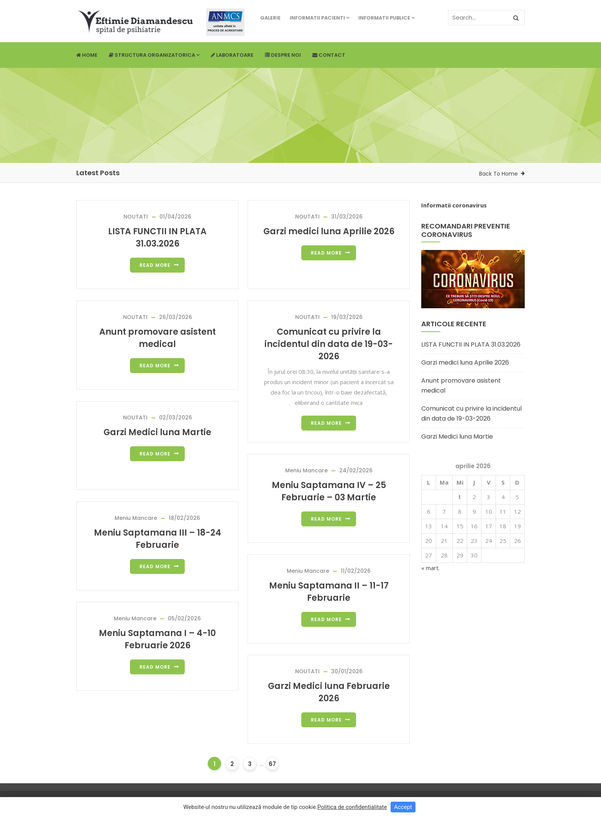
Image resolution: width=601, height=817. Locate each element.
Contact (328, 55)
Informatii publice (386, 17)
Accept (403, 807)
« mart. (430, 568)
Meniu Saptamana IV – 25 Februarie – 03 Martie (329, 491)
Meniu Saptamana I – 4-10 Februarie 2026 (157, 639)
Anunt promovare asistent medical (157, 338)
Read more (155, 265)
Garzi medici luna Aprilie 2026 (328, 231)
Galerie (270, 17)
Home (86, 55)
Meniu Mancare (306, 470)
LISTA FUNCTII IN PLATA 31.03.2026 (157, 237)
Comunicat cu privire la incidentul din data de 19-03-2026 (328, 344)
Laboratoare (232, 55)
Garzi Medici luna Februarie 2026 (329, 692)
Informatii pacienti (319, 17)
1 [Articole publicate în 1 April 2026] (459, 497)
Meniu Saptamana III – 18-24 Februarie (157, 539)
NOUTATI (135, 216)
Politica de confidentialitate (352, 807)
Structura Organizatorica (154, 55)
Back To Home (498, 174)
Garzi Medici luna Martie (157, 432)
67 (272, 764)
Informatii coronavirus (454, 205)
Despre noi (283, 55)
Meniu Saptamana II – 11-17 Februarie (329, 592)
